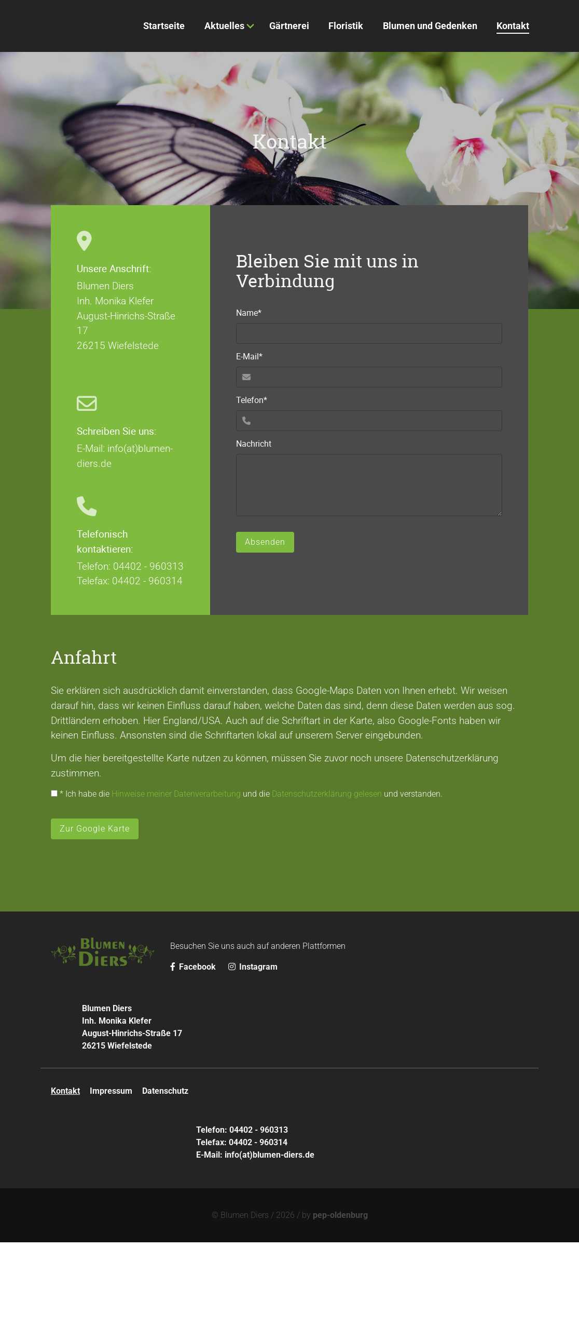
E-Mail (254, 442)
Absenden (265, 628)
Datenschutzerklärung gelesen (327, 879)
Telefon (254, 486)
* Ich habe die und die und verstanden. (247, 879)
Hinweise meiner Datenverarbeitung (176, 879)
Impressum (111, 1177)
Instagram (253, 1052)
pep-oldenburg (340, 1301)
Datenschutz (165, 1177)
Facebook (194, 1052)
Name (254, 399)
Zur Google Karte (95, 914)
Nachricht (253, 529)
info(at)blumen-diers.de (269, 1240)
